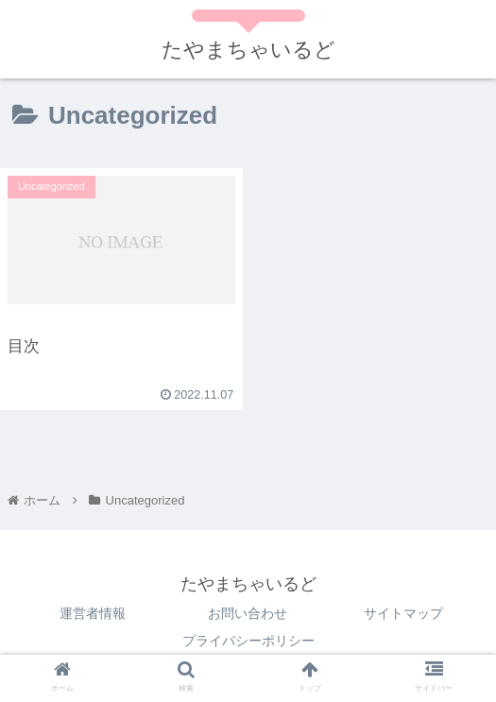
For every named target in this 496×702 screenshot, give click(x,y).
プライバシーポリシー (248, 640)
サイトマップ (403, 613)
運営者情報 (93, 613)
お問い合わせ (247, 613)
